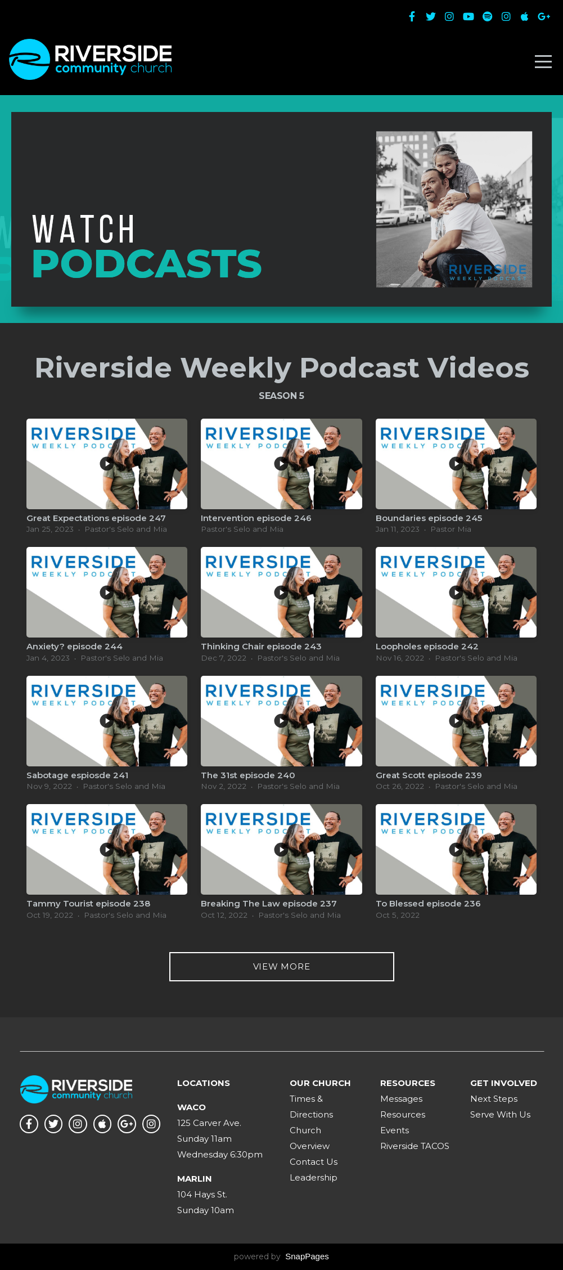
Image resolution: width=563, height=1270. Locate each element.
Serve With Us (500, 1114)
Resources (402, 1114)
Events (394, 1130)
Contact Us (313, 1161)
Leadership (313, 1177)
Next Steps (493, 1098)
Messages (401, 1098)
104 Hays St (201, 1194)
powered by (281, 1256)
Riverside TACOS (414, 1146)
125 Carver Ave (208, 1123)
